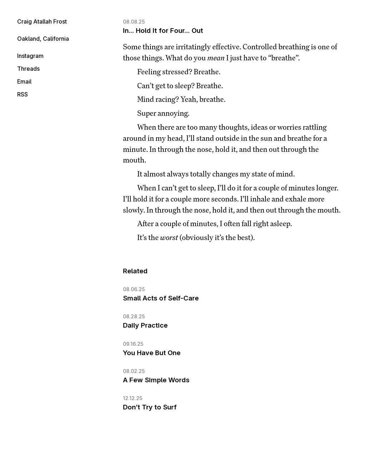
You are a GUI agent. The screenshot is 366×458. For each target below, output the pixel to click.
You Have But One (151, 353)
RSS (22, 94)
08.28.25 (134, 316)
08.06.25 (134, 289)
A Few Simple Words (156, 380)
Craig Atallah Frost (42, 21)
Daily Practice (145, 325)
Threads (28, 68)
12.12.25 (132, 398)
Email (24, 81)
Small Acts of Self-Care (161, 298)
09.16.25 (133, 344)
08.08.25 (134, 22)
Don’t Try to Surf (150, 407)
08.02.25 (134, 371)
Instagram (30, 55)
